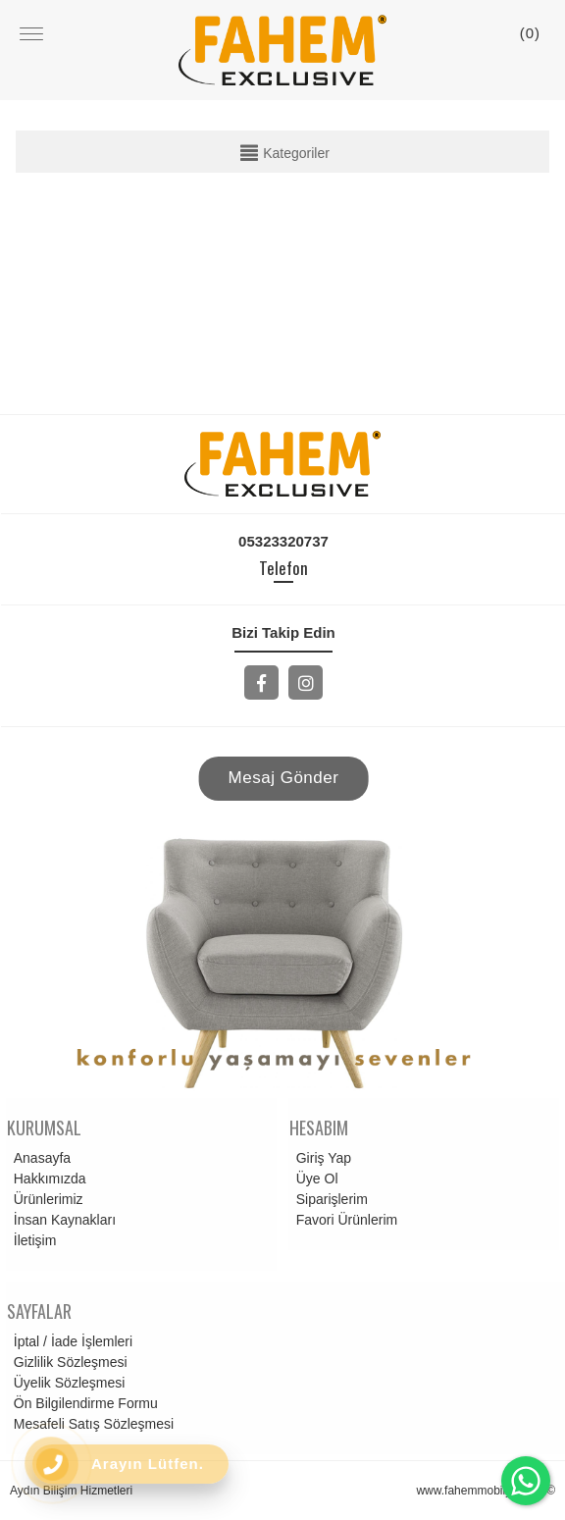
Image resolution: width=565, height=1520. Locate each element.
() (530, 33)
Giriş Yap (320, 1158)
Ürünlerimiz (45, 1199)
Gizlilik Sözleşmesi (68, 1362)
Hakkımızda (47, 1178)
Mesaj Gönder (284, 777)
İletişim (32, 1240)
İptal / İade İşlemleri (70, 1341)
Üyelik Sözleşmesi (67, 1382)
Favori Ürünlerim (343, 1220)
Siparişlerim (329, 1199)
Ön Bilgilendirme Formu (83, 1403)
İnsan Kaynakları (62, 1220)
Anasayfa (39, 1158)
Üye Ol (314, 1178)
